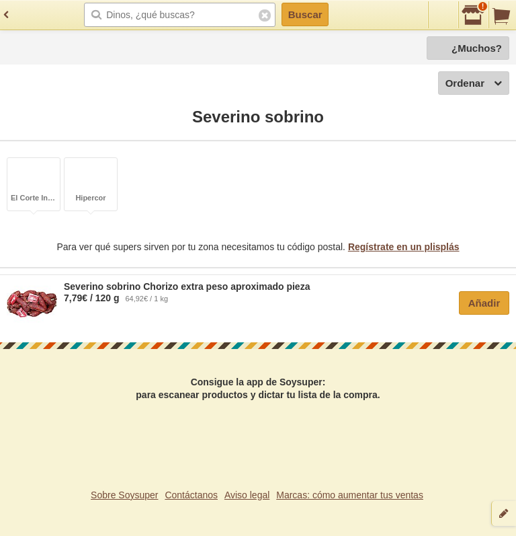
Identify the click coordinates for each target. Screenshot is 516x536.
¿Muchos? (477, 48)
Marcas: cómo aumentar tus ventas (349, 495)
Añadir (484, 303)
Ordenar (473, 83)
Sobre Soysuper (124, 495)
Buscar (305, 14)
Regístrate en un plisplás (404, 246)
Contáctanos (191, 495)
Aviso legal (246, 495)
